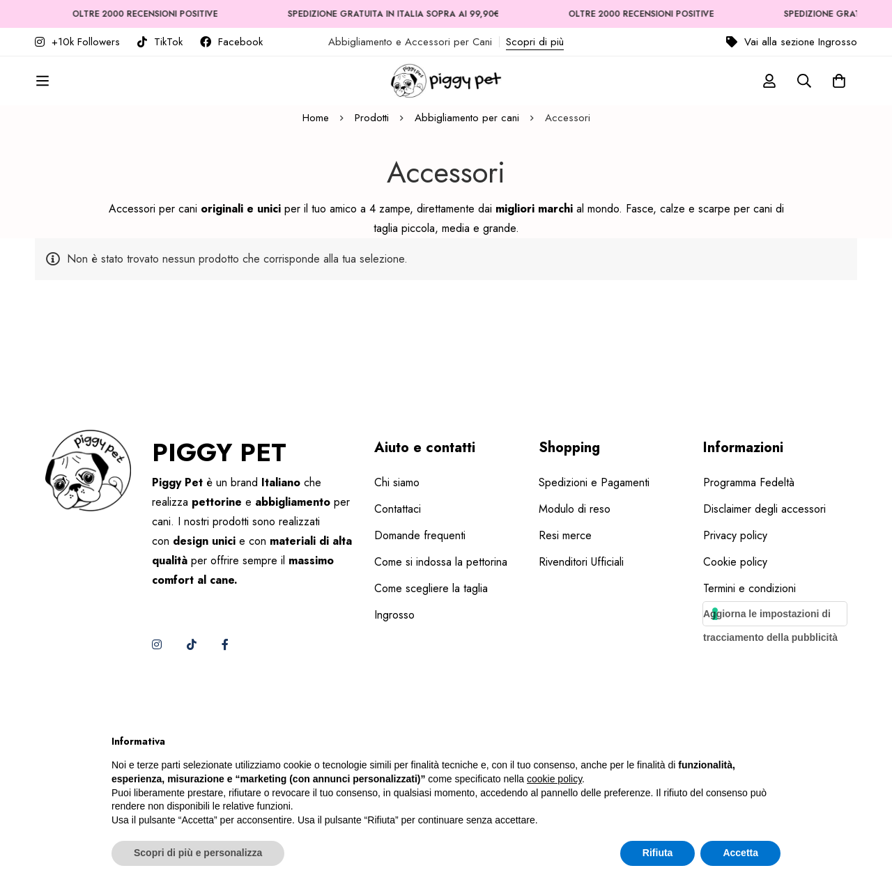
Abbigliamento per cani (467, 220)
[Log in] (769, 92)
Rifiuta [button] (658, 852)
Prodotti (372, 220)
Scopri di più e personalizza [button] (198, 852)
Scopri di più (535, 41)
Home (315, 220)
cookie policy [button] (554, 778)
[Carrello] (839, 92)
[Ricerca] (804, 92)
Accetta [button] (740, 852)
